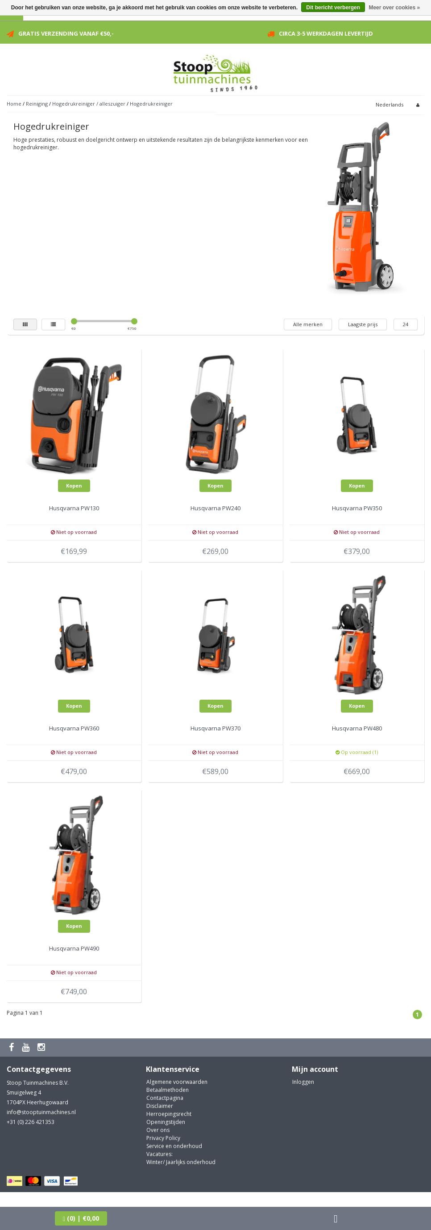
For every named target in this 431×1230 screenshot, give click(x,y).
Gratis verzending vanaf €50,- (66, 33)
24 (405, 324)
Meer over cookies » (394, 7)
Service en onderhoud (174, 1146)
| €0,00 (81, 1218)
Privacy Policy (163, 1138)
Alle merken (308, 324)
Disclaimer (159, 1106)
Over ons (158, 1130)
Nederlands (389, 104)
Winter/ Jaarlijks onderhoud (181, 1162)
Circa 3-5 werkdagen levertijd (326, 33)
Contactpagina (164, 1098)
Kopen (74, 485)
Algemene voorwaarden (176, 1082)
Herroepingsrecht (168, 1114)
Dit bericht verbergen (333, 7)
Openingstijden (165, 1122)
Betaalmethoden (167, 1090)
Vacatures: (159, 1154)
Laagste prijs (362, 324)
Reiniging (37, 103)
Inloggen (303, 1082)
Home (14, 103)
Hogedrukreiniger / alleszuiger (88, 103)
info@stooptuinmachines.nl (41, 1112)
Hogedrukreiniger (151, 103)
